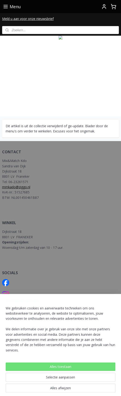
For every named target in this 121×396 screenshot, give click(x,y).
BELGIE (8, 348)
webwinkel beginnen (81, 379)
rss (63, 379)
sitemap (54, 379)
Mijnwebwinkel (60, 387)
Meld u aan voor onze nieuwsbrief (28, 18)
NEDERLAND (12, 343)
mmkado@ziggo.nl (16, 187)
